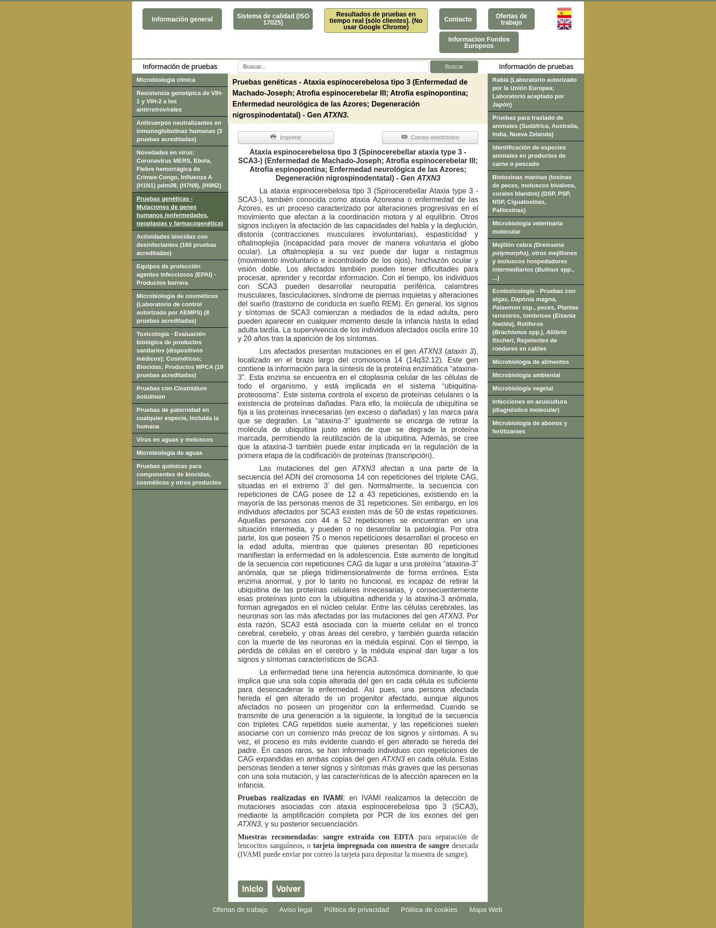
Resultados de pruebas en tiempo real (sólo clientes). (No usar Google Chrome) (376, 21)
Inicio (252, 888)
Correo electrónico (430, 137)
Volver (288, 888)
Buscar (454, 66)
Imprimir (285, 137)
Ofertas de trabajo (511, 19)
